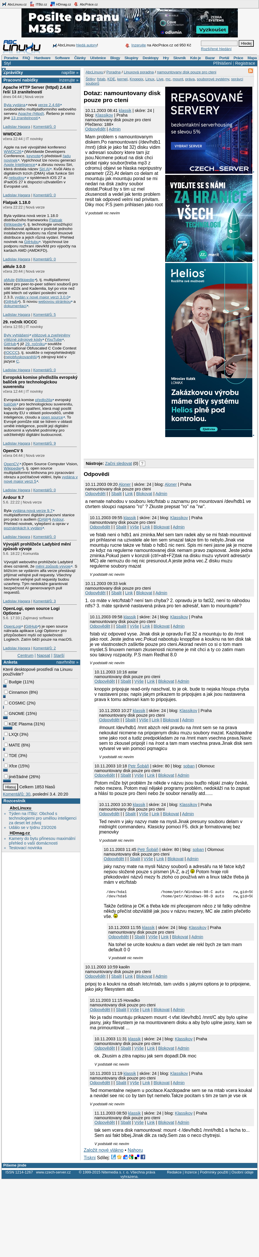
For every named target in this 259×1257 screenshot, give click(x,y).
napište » (70, 72)
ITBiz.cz (38, 4)
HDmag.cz (60, 4)
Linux (149, 79)
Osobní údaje (242, 1174)
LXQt (11, 734)
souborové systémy (213, 79)
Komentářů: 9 (44, 443)
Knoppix (136, 79)
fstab (101, 79)
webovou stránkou (54, 301)
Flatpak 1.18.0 (16, 202)
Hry (166, 58)
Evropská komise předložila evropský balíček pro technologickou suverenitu (40, 382)
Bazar (210, 58)
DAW (43, 519)
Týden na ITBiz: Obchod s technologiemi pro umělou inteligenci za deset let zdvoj (42, 818)
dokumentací (15, 306)
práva (190, 79)
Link (129, 493)
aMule (9, 280)
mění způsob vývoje (53, 566)
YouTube (54, 339)
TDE (10, 755)
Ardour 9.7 (13, 497)
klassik (125, 110)
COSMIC (15, 703)
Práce (238, 58)
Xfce (10, 766)
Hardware (42, 58)
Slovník (179, 58)
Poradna (11, 58)
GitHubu (31, 242)
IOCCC (11, 352)
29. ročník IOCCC (20, 322)
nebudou (16, 177)
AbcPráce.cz (86, 4)
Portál (224, 58)
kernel (122, 79)
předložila (43, 400)
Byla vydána (14, 105)
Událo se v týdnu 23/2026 (32, 827)
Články (80, 58)
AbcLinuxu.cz (14, 4)
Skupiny (131, 58)
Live (160, 79)
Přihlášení (222, 63)
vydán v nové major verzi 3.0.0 (42, 297)
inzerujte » (68, 80)
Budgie (13, 682)
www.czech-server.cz (53, 1174)
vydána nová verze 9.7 (32, 510)
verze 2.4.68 (49, 105)
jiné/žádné (16, 776)
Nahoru (135, 1151)
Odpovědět (95, 129)
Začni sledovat (118, 463)
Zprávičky (13, 72)
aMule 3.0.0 (14, 266)
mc (168, 79)
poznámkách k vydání (23, 528)
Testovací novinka (25, 847)
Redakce (174, 1174)
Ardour (58, 519)
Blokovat (144, 493)
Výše (134, 527)
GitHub (11, 301)
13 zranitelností (24, 118)
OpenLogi (12, 626)
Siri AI (44, 169)
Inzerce (191, 1174)
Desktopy (151, 58)
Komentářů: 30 (16, 794)
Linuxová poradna (139, 72)
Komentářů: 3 (44, 601)
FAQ (26, 58)
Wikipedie (13, 224)
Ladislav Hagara (16, 126)
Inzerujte (139, 45)
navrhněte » (67, 662)
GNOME (14, 713)
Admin (115, 129)
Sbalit (116, 493)
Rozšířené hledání (216, 49)
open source (52, 417)
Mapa (251, 58)
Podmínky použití (214, 1174)
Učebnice (98, 58)
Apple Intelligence (19, 164)
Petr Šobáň (138, 766)
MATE (12, 745)
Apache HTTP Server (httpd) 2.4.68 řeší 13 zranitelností (37, 89)
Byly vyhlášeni (16, 335)
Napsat (43, 655)
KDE (111, 79)
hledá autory (86, 45)
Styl (7, 63)
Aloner (124, 484)
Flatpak (55, 220)
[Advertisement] (152, 447)
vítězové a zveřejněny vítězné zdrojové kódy (37, 337)
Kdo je (195, 58)
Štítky (90, 79)
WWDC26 (12, 134)
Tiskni (90, 1159)
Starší (58, 655)
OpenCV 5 (13, 450)
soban (189, 766)
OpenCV (11, 464)
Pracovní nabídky (20, 80)
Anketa (10, 662)
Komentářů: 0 (44, 126)
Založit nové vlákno (103, 1151)
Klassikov (104, 115)
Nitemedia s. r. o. (115, 1174)
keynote (33, 156)
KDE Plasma (18, 724)
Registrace (245, 63)
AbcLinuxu (20, 808)
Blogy (115, 58)
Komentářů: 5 (44, 314)
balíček (10, 404)
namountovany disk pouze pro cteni (186, 72)
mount (178, 79)
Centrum (25, 655)
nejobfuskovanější (21, 357)
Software (62, 58)
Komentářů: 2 (44, 648)
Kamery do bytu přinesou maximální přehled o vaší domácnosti (42, 840)
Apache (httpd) (31, 113)
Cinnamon (16, 692)
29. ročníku (35, 344)
